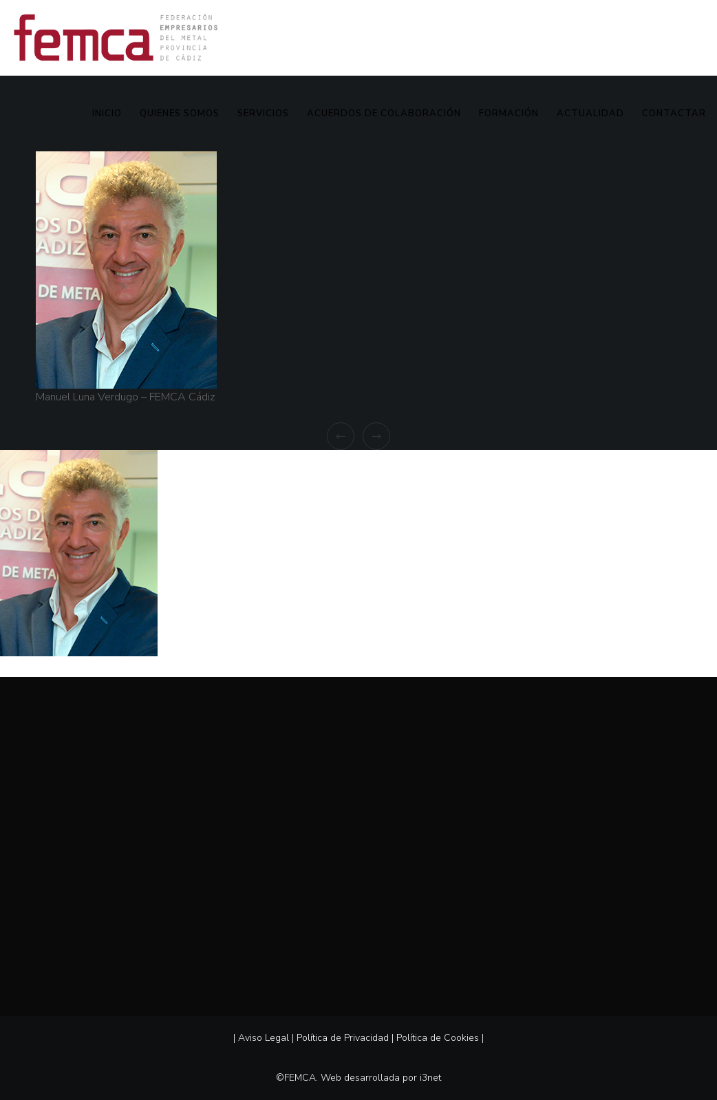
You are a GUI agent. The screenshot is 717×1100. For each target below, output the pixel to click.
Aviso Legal (263, 1037)
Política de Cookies (437, 1037)
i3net (430, 1077)
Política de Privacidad (343, 1037)
